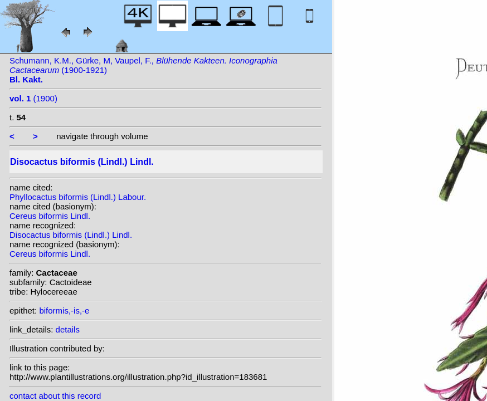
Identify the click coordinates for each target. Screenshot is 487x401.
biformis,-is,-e (64, 310)
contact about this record (55, 395)
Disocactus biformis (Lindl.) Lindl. (70, 234)
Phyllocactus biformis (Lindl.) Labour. (77, 197)
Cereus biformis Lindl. (49, 216)
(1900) (33, 98)
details (68, 329)
